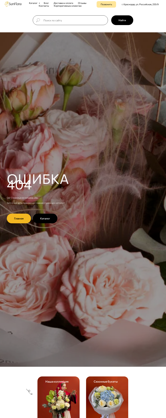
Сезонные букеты (106, 381)
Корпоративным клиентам (68, 5)
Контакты (44, 5)
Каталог (33, 3)
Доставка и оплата (63, 3)
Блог (46, 3)
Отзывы (82, 3)
